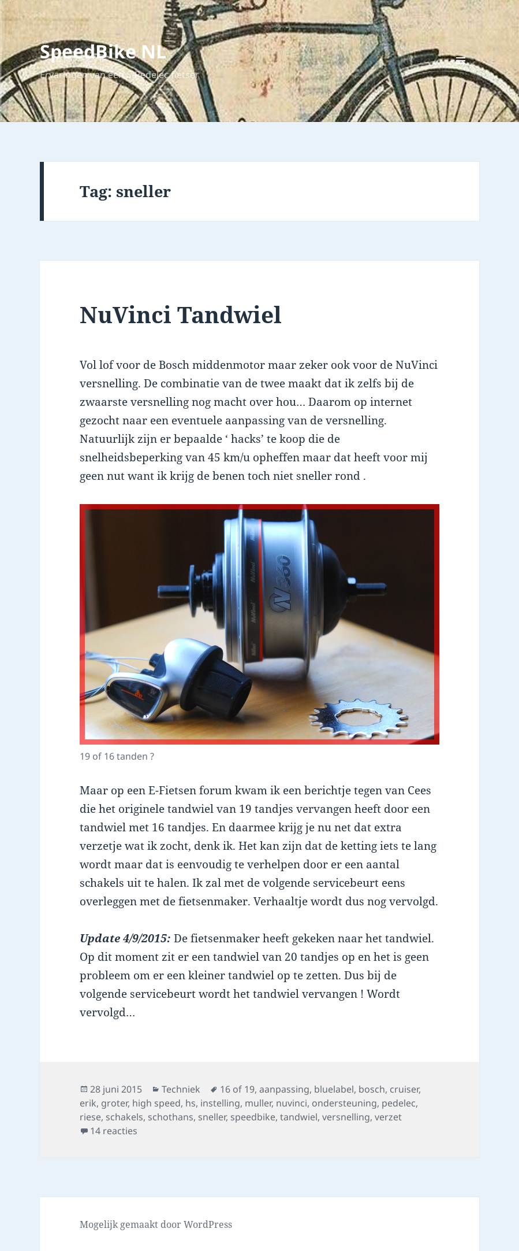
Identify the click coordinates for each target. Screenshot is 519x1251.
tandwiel (299, 1117)
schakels (124, 1117)
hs (190, 1103)
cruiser (404, 1089)
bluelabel (334, 1089)
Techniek (181, 1089)
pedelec (399, 1103)
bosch (372, 1089)
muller (258, 1103)
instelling (220, 1103)
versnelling (346, 1117)
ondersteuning (344, 1103)
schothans (170, 1117)
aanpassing (284, 1089)
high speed (156, 1103)
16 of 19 (237, 1089)
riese (90, 1117)
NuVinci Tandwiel (181, 314)
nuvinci (291, 1103)
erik (88, 1103)
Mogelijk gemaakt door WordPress (156, 1224)
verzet (388, 1117)
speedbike (252, 1117)
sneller (212, 1117)
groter (114, 1103)
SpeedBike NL (103, 51)
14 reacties (113, 1130)
